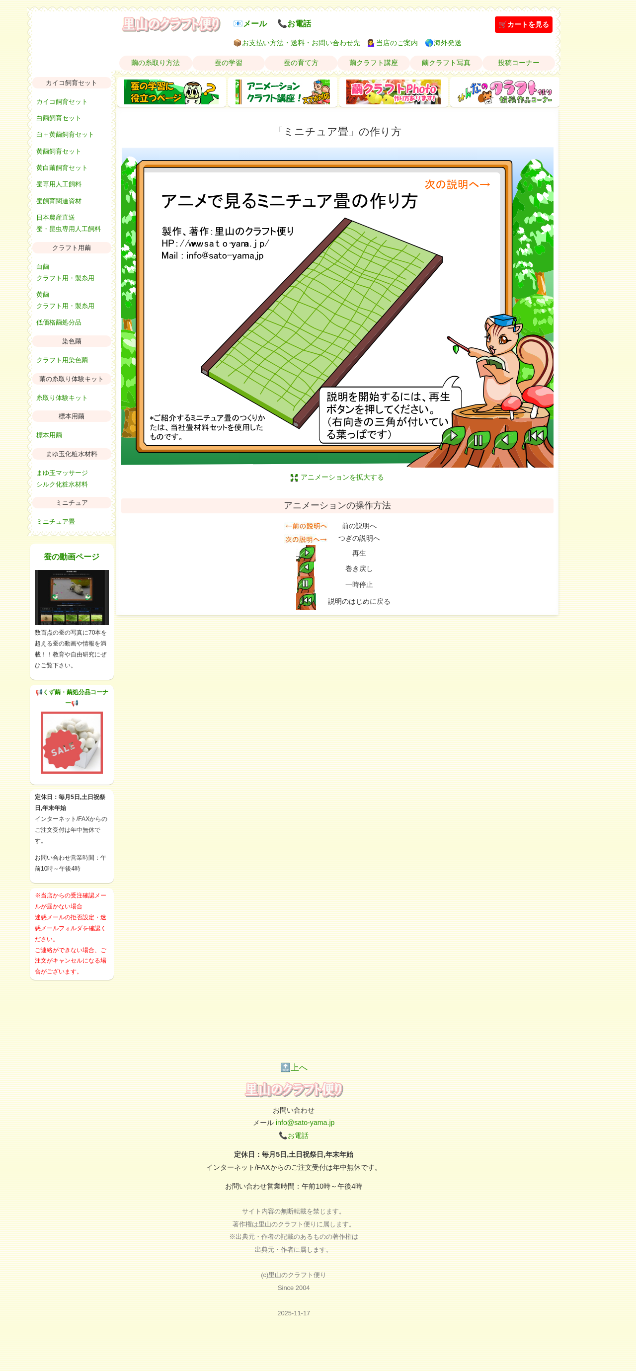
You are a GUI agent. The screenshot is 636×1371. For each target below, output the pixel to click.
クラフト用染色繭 (62, 360)
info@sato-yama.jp (305, 1123)
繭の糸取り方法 (155, 63)
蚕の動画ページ (71, 557)
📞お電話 (294, 23)
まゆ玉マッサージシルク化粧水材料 (62, 478)
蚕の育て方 (301, 63)
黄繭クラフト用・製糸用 (65, 300)
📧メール (250, 23)
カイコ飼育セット (62, 101)
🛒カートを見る (523, 24)
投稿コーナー (519, 63)
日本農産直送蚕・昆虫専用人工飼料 (68, 223)
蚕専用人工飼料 (58, 184)
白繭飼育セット (58, 118)
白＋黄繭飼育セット (65, 134)
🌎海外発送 (443, 43)
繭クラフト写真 (446, 63)
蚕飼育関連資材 (58, 201)
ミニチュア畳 (55, 521)
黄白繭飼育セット (62, 167)
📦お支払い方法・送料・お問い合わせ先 (296, 43)
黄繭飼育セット (58, 151)
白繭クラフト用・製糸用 (65, 272)
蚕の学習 (228, 63)
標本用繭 (49, 435)
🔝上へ (294, 1067)
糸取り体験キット (62, 398)
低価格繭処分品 (58, 322)
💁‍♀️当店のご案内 (392, 43)
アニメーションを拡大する (337, 477)
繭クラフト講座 (373, 63)
